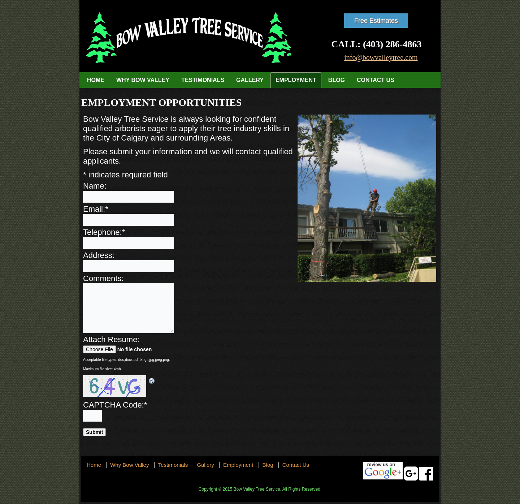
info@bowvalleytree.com (380, 57)
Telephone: (104, 232)
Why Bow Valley (142, 80)
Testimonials (202, 80)
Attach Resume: (111, 339)
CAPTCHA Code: (115, 404)
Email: (95, 209)
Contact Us (375, 80)
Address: (98, 255)
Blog (336, 80)
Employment (296, 80)
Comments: (103, 278)
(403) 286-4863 (392, 44)
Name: (95, 185)
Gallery (250, 80)
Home (95, 80)
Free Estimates (376, 20)
